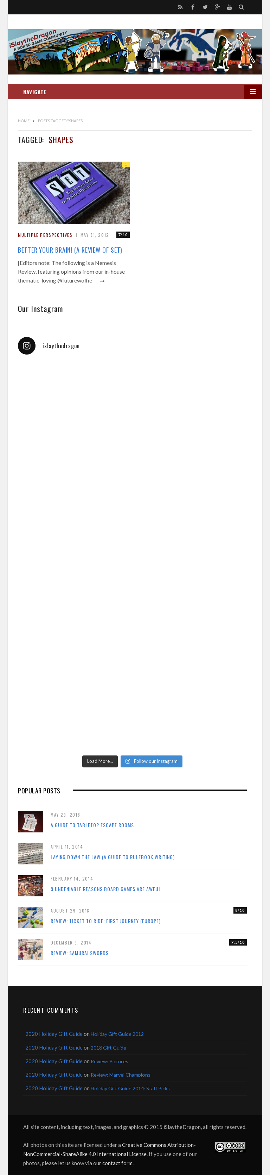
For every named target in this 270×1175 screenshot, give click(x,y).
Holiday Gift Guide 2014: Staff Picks (130, 1088)
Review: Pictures (109, 1061)
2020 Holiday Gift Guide (54, 1034)
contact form (117, 1163)
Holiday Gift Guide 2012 (117, 1034)
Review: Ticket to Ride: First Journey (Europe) (106, 920)
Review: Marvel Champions (120, 1075)
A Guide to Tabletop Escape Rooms (92, 825)
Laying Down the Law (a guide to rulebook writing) (113, 857)
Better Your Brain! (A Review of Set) (70, 249)
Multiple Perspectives (45, 235)
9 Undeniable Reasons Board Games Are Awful (106, 888)
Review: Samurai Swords (80, 952)
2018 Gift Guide (108, 1048)
